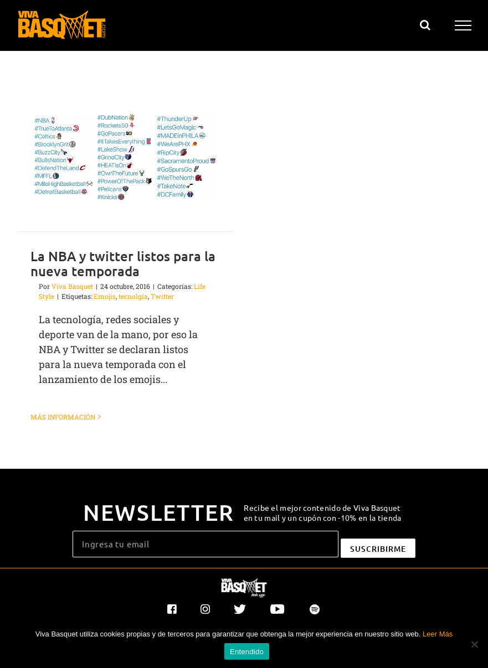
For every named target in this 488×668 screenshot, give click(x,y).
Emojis (105, 296)
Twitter (162, 296)
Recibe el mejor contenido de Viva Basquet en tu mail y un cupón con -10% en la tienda (323, 512)
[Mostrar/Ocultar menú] (463, 25)
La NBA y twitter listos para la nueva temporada (122, 263)
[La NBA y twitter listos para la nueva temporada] (125, 156)
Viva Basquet (72, 286)
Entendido (247, 652)
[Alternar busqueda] (425, 24)
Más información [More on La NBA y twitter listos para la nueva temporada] (62, 416)
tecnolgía (133, 296)
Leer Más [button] (438, 634)
